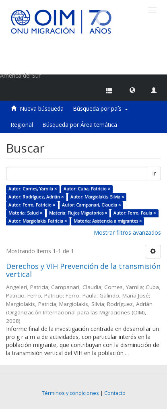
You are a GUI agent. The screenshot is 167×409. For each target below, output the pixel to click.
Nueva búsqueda (42, 108)
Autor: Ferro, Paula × (134, 213)
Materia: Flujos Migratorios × (78, 213)
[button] (132, 90)
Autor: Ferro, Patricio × (31, 205)
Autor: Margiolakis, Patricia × (37, 221)
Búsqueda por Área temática (79, 124)
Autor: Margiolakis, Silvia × (97, 197)
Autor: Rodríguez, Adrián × (36, 197)
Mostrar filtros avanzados (127, 232)
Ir (154, 173)
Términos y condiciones (70, 393)
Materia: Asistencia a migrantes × (108, 221)
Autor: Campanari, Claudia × (91, 205)
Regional (21, 124)
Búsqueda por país (100, 108)
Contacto (115, 393)
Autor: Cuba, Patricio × (87, 189)
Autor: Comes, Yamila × (32, 189)
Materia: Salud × (25, 213)
